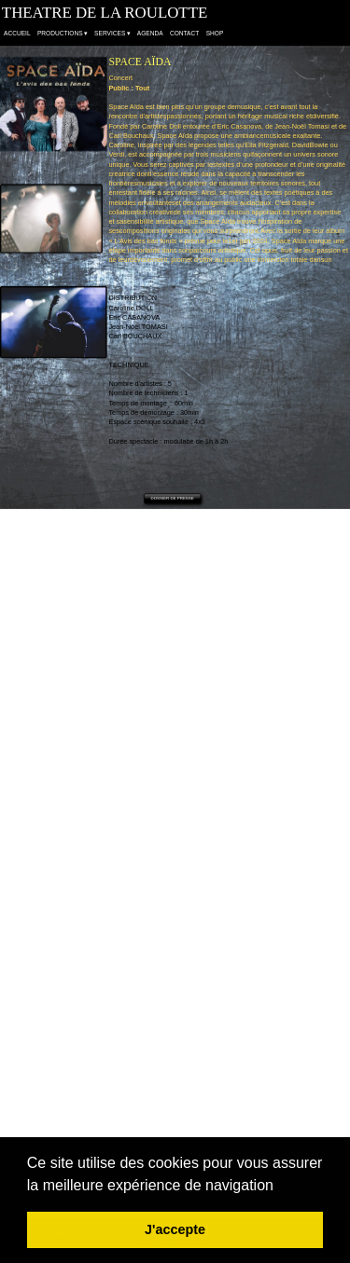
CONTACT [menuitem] (184, 34)
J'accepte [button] (175, 1229)
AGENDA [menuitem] (150, 34)
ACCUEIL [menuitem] (17, 34)
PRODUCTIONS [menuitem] (62, 34)
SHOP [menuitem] (215, 34)
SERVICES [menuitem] (112, 34)
